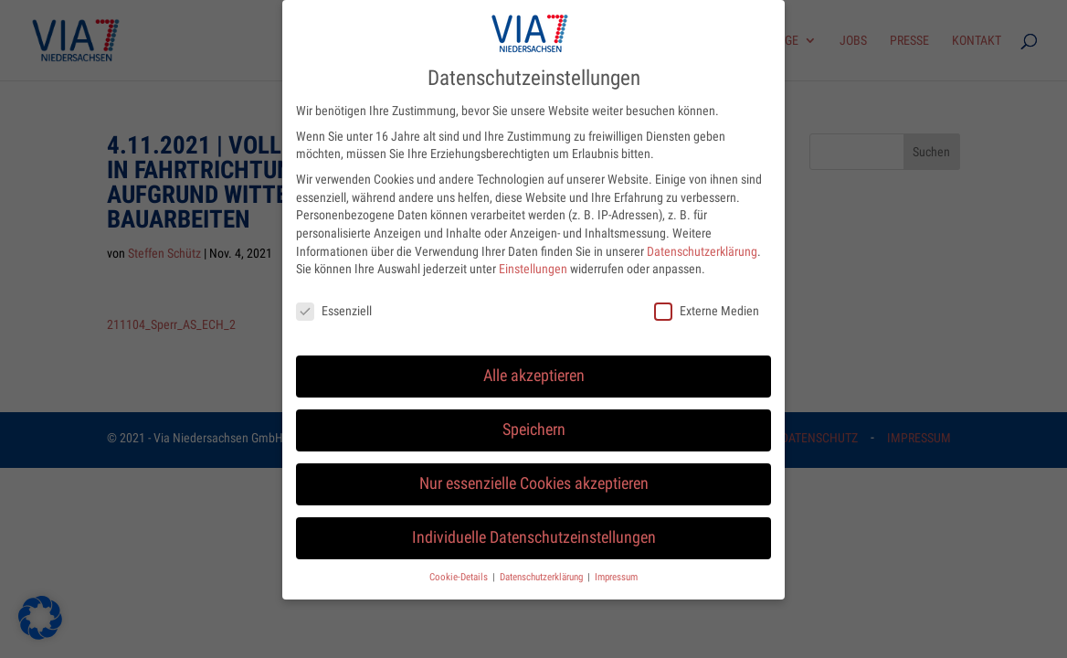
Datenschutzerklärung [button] (543, 569)
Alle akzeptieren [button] (534, 367)
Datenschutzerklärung (702, 243)
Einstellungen (533, 261)
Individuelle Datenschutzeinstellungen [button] (534, 529)
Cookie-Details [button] (460, 569)
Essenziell (334, 303)
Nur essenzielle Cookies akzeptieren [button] (534, 475)
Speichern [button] (533, 421)
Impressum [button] (616, 569)
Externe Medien (706, 303)
